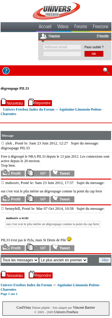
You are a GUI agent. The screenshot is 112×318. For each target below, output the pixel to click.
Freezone (100, 27)
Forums (80, 27)
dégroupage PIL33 (15, 88)
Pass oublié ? (94, 47)
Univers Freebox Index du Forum (28, 109)
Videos (62, 27)
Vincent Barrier (84, 307)
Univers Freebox (66, 312)
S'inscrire (102, 36)
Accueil (45, 27)
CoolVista (23, 307)
